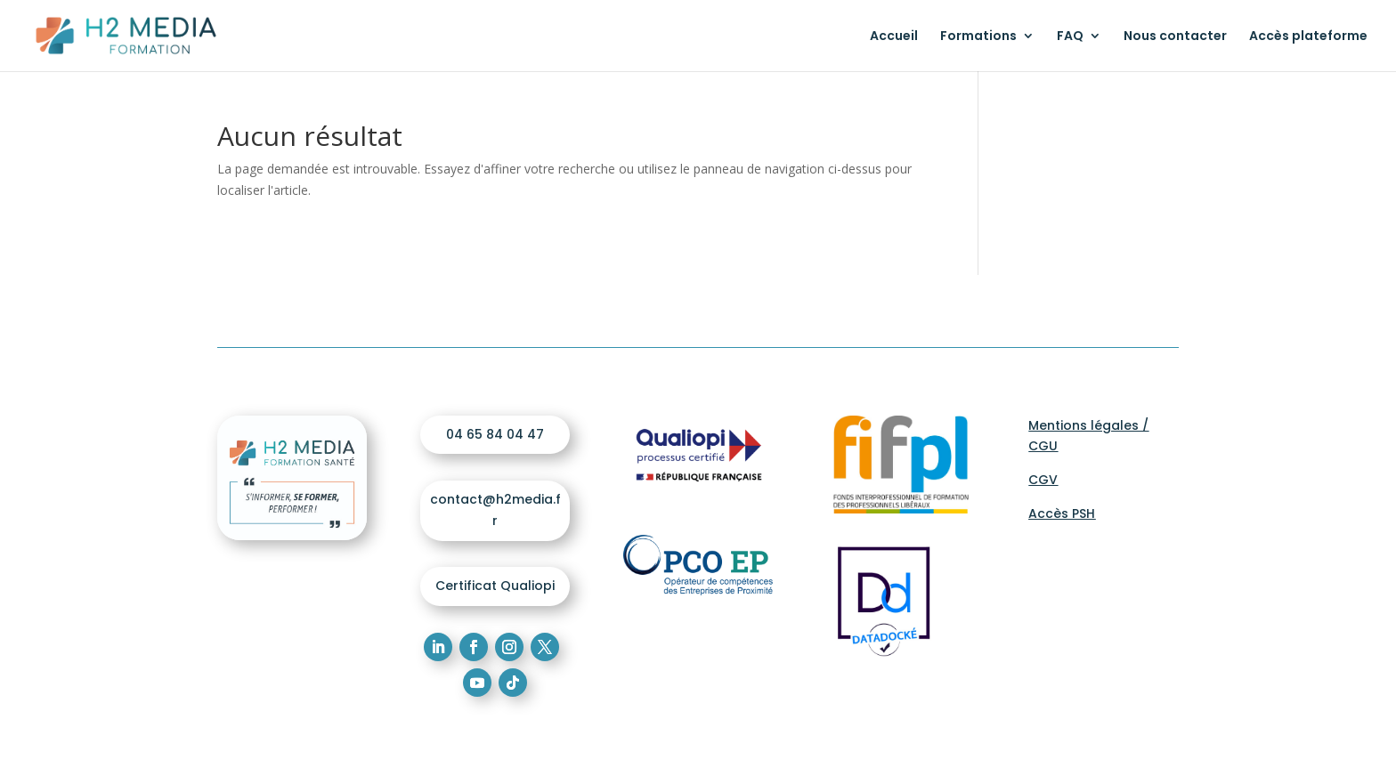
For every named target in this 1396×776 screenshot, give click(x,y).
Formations (978, 36)
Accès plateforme (1308, 36)
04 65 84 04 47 (495, 434)
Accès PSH (1061, 513)
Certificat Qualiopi (495, 585)
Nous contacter (1175, 36)
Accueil (894, 36)
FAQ (1070, 36)
